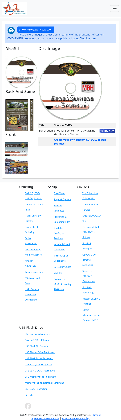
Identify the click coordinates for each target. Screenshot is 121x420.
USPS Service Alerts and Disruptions (32, 294)
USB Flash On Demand (36, 346)
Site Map (29, 394)
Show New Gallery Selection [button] (35, 29)
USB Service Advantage (37, 333)
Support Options (62, 199)
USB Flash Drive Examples (39, 358)
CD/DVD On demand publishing (89, 259)
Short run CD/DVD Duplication (88, 276)
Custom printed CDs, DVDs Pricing (90, 232)
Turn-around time (34, 271)
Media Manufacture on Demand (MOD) (91, 315)
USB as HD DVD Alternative (40, 370)
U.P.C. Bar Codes (62, 266)
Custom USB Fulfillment (37, 340)
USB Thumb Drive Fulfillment (40, 352)
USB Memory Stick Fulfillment (40, 376)
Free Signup (60, 193)
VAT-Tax (58, 272)
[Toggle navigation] (114, 8)
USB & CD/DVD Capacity (38, 364)
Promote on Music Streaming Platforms (62, 284)
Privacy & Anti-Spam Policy (75, 418)
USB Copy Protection (36, 388)
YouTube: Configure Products (59, 233)
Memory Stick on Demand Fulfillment (44, 382)
